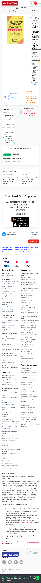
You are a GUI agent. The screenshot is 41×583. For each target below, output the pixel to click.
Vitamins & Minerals (7, 424)
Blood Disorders (25, 351)
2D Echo (30, 298)
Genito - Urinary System (8, 419)
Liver (22, 323)
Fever (28, 327)
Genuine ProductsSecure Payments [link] (29, 113)
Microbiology (24, 282)
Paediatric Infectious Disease (29, 396)
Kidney (36, 323)
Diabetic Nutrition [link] (6, 349)
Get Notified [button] (37, 62)
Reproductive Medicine (27, 392)
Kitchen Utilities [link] (14, 358)
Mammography (25, 295)
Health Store (21, 8)
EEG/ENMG (24, 298)
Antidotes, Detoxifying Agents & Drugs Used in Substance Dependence (10, 441)
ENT (29, 384)
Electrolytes (24, 361)
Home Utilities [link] (5, 358)
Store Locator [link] (16, 380)
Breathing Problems (31, 419)
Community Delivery (8, 252)
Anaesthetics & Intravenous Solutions (9, 432)
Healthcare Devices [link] (7, 327)
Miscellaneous (6, 445)
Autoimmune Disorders (27, 354)
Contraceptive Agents (7, 412)
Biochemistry (32, 282)
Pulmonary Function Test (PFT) (29, 312)
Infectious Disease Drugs (9, 414)
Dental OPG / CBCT (26, 302)
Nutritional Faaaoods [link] (7, 309)
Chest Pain (24, 407)
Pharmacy (7, 11)
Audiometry (24, 305)
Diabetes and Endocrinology (28, 380)
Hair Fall (23, 419)
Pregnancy (23, 335)
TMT (31, 295)
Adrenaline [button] (16, 154)
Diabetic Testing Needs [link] (8, 347)
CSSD (3, 456)
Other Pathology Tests (26, 337)
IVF (21, 399)
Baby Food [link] (4, 275)
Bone (22, 330)
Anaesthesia (5, 453)
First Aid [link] (4, 318)
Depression (24, 410)
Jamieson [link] (16, 341)
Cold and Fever (32, 407)
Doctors (26, 11)
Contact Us (26, 252)
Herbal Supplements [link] (7, 341)
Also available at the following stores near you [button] (12, 97)
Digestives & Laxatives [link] (8, 325)
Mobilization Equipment (8, 461)
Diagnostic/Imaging (7, 468)
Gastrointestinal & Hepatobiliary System (10, 394)
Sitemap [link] (16, 578)
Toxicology (23, 342)
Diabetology (24, 377)
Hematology (24, 284)
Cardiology (23, 382)
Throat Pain (34, 417)
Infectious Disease (26, 349)
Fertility (31, 323)
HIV (29, 335)
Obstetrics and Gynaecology (28, 375)
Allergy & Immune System (9, 436)
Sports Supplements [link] (7, 336)
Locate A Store (21, 247)
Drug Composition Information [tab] (20, 148)
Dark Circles (31, 412)
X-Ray (31, 291)
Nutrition (16, 424)
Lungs (26, 323)
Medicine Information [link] (8, 375)
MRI (22, 291)
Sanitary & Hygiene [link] (13, 281)
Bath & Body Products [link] (7, 286)
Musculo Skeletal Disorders (28, 339)
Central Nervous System (8, 405)
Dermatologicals (6, 428)
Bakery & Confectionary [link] (8, 362)
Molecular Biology (33, 284)
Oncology (4, 416)
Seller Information (34, 82)
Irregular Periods (25, 417)
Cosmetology (24, 389)
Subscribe (33, 241)
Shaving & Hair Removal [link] (8, 296)
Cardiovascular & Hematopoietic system (10, 399)
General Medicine (25, 370)
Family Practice (25, 372)
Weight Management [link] (7, 311)
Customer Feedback (21, 249)
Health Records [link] (6, 377)
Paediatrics (33, 372)
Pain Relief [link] (10, 318)
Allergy (22, 325)
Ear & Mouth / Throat (10, 426)
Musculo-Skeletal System (8, 407)
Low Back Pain (25, 415)
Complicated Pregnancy (29, 399)
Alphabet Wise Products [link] (8, 384)
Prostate (29, 332)
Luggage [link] (4, 360)
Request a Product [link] (6, 380)
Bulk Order (19, 252)
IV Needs (4, 458)
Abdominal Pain (25, 424)
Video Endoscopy (25, 310)
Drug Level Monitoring (27, 344)
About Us (5, 247)
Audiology (23, 401)
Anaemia (23, 327)
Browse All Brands (7, 249)
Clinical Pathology (25, 277)
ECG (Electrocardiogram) (27, 307)
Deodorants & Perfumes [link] (8, 291)
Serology (34, 279)
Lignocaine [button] (7, 154)
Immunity (27, 330)
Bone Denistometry (26, 300)
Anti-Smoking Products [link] (8, 330)
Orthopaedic (5, 463)
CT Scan (26, 291)
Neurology (29, 382)
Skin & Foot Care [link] (6, 322)
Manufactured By (8, 174)
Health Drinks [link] (5, 304)
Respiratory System (7, 402)
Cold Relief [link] (4, 320)
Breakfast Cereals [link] (6, 307)
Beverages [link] (4, 365)
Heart (36, 320)
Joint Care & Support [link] (13, 320)
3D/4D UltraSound (25, 293)
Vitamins (33, 325)
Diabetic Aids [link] (15, 349)
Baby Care (10, 275)
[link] (10, 3)
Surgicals (11, 463)
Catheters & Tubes (10, 456)
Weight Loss (31, 410)
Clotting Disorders (32, 342)
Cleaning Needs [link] (6, 355)
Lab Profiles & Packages (27, 320)
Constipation (24, 412)
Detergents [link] (14, 355)
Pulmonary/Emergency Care (9, 465)
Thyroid (27, 325)
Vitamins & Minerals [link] (7, 338)
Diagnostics (17, 11)
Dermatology (24, 384)
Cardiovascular (14, 453)
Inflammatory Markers (27, 358)
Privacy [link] (21, 578)
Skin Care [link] (4, 281)
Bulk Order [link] (3, 579)
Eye (2, 426)
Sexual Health (34, 424)
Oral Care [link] (4, 284)
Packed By (25, 174)
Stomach (23, 356)
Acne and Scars (25, 422)
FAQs (10, 247)
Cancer (33, 330)
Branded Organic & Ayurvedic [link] (10, 367)
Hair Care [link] (10, 284)
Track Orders (34, 247)
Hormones (4, 409)
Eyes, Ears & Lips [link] (6, 293)
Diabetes (33, 327)
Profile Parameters (26, 279)
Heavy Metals (24, 347)
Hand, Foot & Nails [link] (6, 298)
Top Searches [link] (5, 382)
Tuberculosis (34, 335)
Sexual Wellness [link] (6, 289)
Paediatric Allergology (26, 394)
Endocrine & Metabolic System (10, 421)
